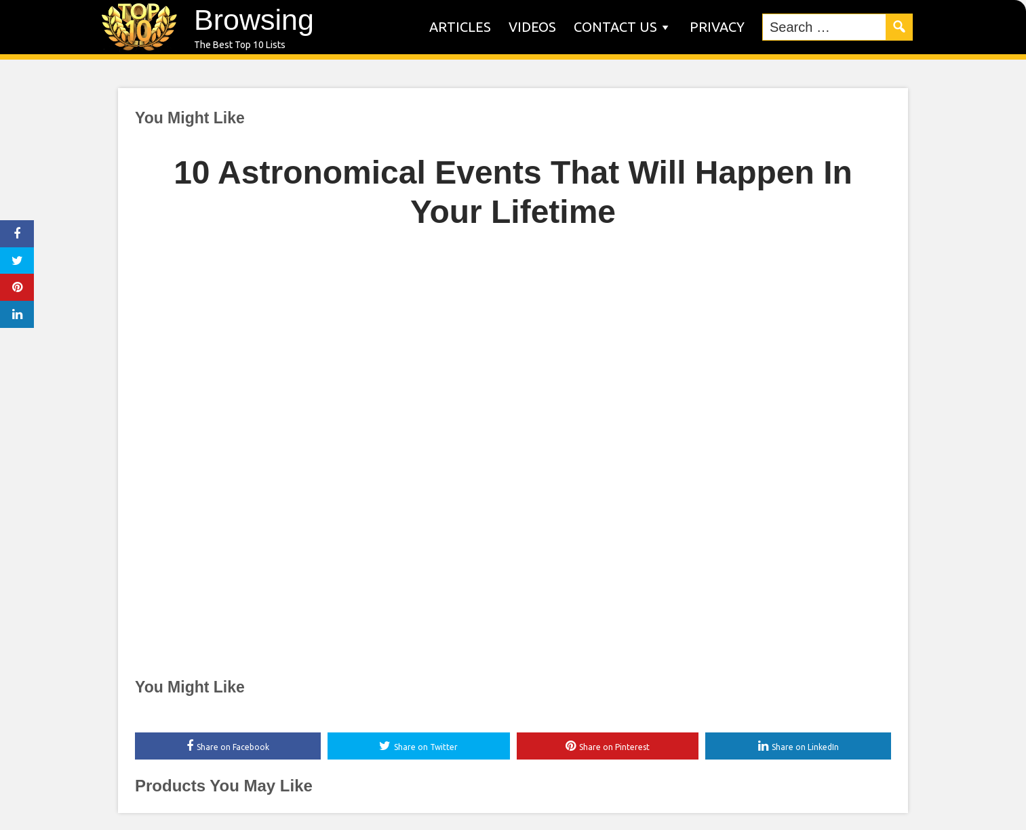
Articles (460, 27)
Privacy (717, 27)
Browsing (254, 19)
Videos (532, 27)
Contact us (615, 27)
